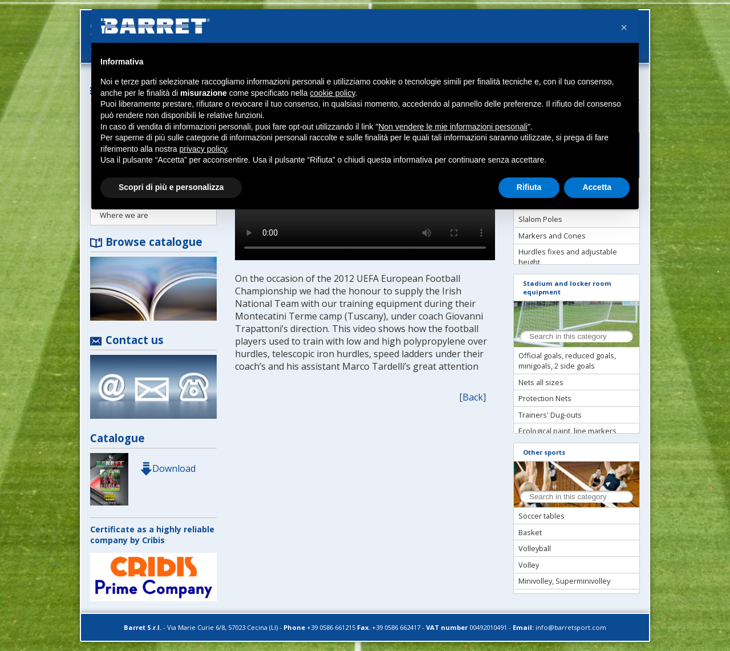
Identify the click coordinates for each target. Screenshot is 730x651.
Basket (530, 532)
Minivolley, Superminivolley (564, 581)
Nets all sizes (540, 382)
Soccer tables (541, 516)
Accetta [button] (596, 187)
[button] (624, 27)
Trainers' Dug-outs (550, 415)
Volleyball (534, 548)
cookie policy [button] (332, 93)
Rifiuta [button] (529, 187)
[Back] (472, 397)
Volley (528, 565)
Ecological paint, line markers (567, 431)
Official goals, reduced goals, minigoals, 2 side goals (567, 360)
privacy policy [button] (203, 148)
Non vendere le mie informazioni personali (452, 126)
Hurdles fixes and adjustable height (567, 256)
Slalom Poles (540, 219)
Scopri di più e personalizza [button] (171, 187)
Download (168, 468)
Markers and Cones (552, 236)
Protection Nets (544, 398)
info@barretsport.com (571, 627)
